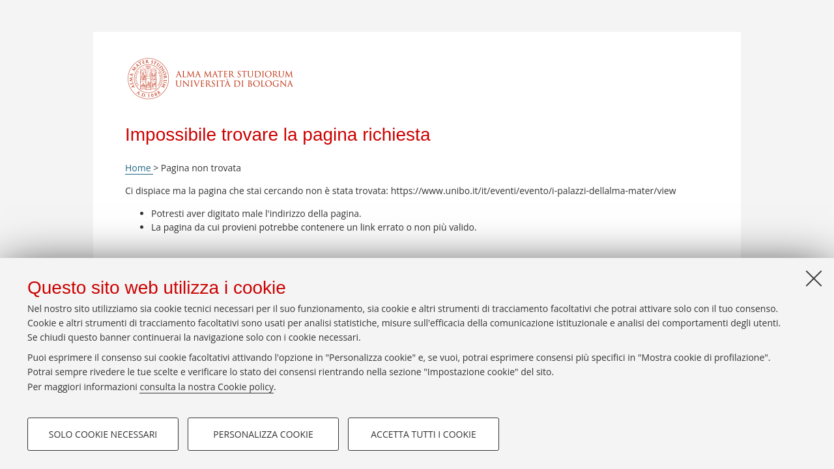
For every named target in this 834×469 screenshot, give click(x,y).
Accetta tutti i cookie (423, 434)
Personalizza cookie (263, 434)
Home (139, 168)
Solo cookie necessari (103, 434)
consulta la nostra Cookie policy (206, 386)
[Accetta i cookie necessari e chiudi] (813, 278)
